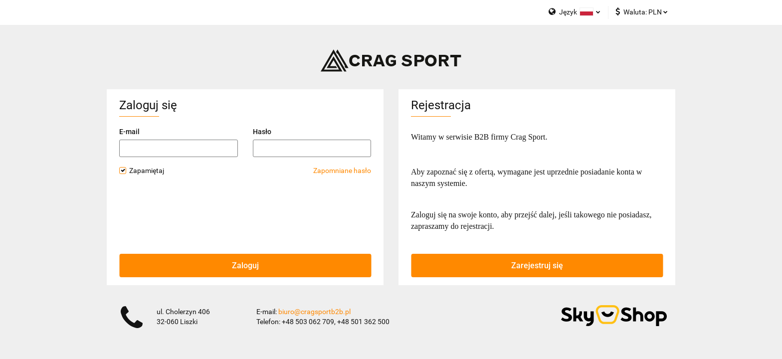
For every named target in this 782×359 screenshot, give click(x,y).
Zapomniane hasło (342, 171)
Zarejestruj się (537, 265)
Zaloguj (245, 265)
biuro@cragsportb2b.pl (314, 312)
